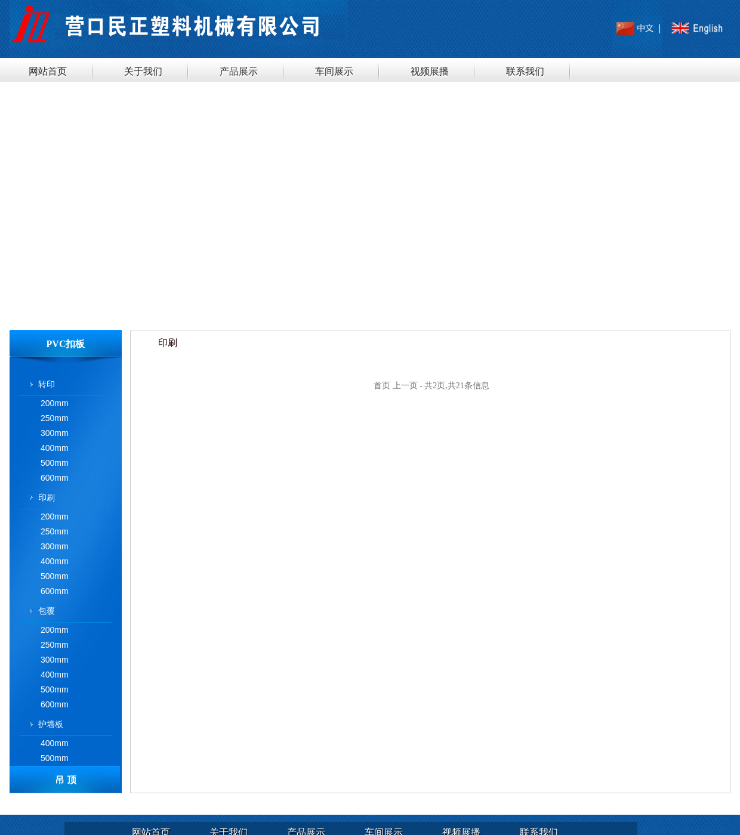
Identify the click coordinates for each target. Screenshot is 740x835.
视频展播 (430, 71)
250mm (55, 418)
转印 (46, 384)
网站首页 (48, 71)
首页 (382, 385)
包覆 (46, 611)
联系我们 (525, 71)
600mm (55, 478)
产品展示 (239, 71)
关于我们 (143, 71)
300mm (55, 433)
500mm (55, 463)
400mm (55, 448)
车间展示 (334, 71)
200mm (55, 403)
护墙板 (50, 724)
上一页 (405, 385)
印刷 (46, 497)
